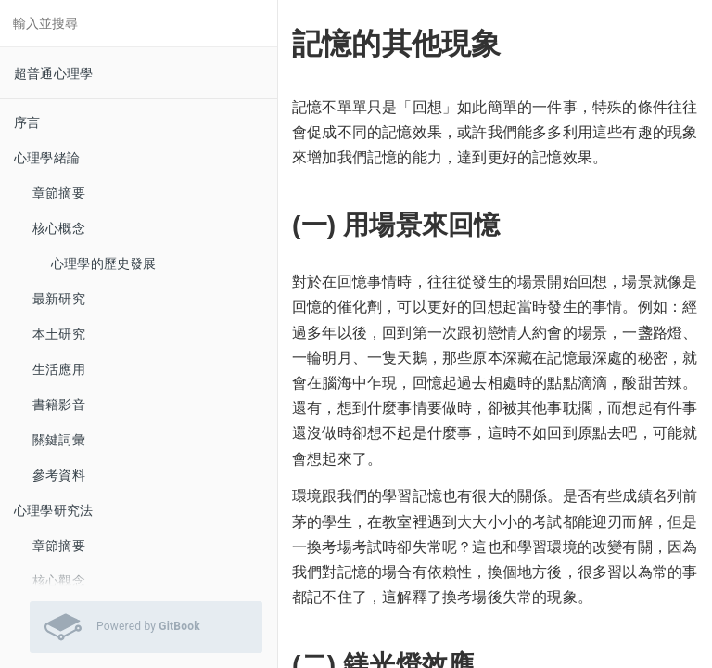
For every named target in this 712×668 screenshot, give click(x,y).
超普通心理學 (53, 73)
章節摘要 (58, 193)
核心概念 (58, 228)
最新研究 (58, 298)
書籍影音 (58, 404)
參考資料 (58, 475)
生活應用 (58, 369)
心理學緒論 (47, 157)
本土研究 (58, 334)
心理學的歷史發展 (104, 263)
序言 (27, 122)
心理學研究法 (53, 510)
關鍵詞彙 (58, 439)
